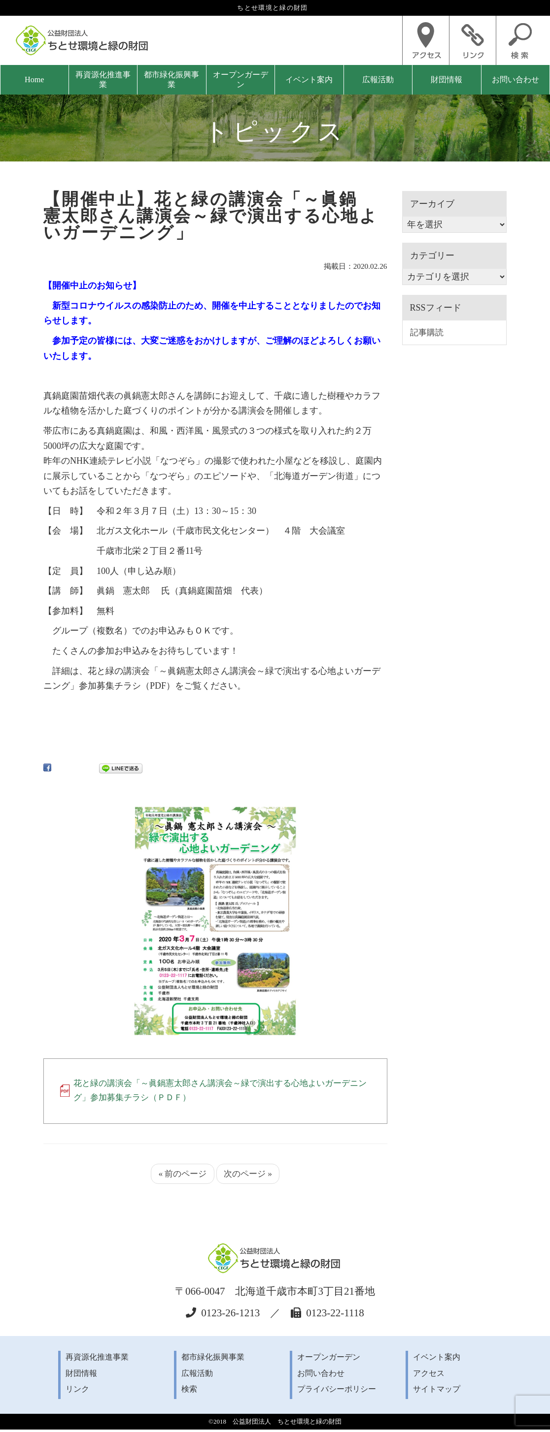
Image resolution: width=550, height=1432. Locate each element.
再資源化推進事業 (103, 79)
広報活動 (378, 79)
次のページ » (249, 1175)
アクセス (429, 1375)
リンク (77, 1391)
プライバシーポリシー (336, 1391)
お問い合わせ (515, 79)
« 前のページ (181, 1175)
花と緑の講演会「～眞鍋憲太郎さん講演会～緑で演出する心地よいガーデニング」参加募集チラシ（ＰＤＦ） (219, 1091)
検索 (189, 1391)
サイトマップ (436, 1391)
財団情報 (446, 79)
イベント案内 (309, 79)
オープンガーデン (240, 79)
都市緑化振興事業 (171, 79)
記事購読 (428, 333)
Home (34, 79)
